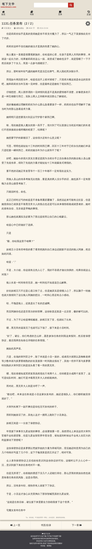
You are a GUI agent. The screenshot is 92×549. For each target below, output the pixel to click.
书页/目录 (46, 525)
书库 (32, 13)
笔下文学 (47, 534)
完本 (60, 13)
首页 (3, 13)
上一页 (15, 525)
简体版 (42, 546)
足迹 (89, 13)
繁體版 (49, 546)
